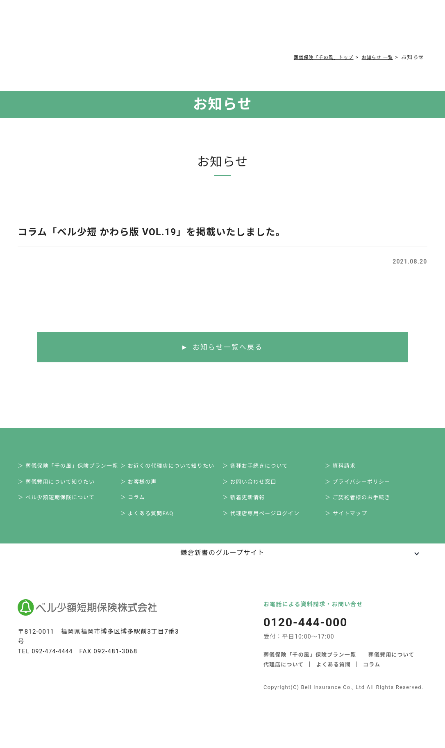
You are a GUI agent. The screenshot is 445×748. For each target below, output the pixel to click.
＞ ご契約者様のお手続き (362, 504)
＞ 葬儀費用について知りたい (61, 486)
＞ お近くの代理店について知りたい (172, 468)
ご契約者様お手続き (278, 29)
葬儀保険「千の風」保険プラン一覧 (309, 664)
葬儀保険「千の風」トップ (313, 57)
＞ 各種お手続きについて (260, 468)
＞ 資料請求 (344, 468)
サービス (101, 29)
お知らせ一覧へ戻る (228, 347)
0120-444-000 (334, 31)
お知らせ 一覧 (374, 57)
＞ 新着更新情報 (248, 504)
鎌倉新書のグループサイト (222, 562)
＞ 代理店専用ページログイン (265, 522)
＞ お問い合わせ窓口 (254, 486)
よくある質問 (200, 29)
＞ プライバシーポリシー (362, 486)
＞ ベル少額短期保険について (61, 504)
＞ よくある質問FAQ (151, 522)
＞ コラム (137, 504)
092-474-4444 (54, 660)
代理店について (342, 674)
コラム (234, 29)
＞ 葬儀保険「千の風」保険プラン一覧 (72, 468)
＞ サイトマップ (350, 522)
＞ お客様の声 (143, 486)
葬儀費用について (150, 29)
